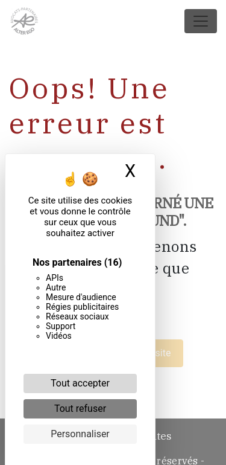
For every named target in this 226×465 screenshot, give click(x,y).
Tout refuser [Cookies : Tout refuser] (80, 408)
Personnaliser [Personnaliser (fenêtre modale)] (80, 434)
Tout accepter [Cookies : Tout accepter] (80, 383)
